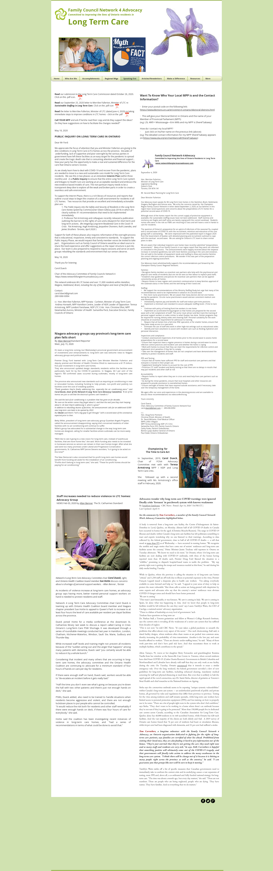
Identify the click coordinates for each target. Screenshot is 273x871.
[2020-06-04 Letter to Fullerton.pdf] (127, 115)
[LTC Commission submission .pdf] (80, 98)
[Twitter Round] (208, 801)
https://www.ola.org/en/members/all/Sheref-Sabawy (170, 138)
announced (182, 665)
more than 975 (153, 543)
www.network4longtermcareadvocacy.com (174, 163)
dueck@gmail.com (153, 408)
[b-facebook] (203, 801)
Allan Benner (64, 340)
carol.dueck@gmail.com (66, 293)
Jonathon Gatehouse (151, 505)
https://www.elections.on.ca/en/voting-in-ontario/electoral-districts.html (177, 109)
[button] (185, 32)
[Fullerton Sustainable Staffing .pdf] (117, 107)
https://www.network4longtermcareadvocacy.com (79, 276)
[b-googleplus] (213, 801)
